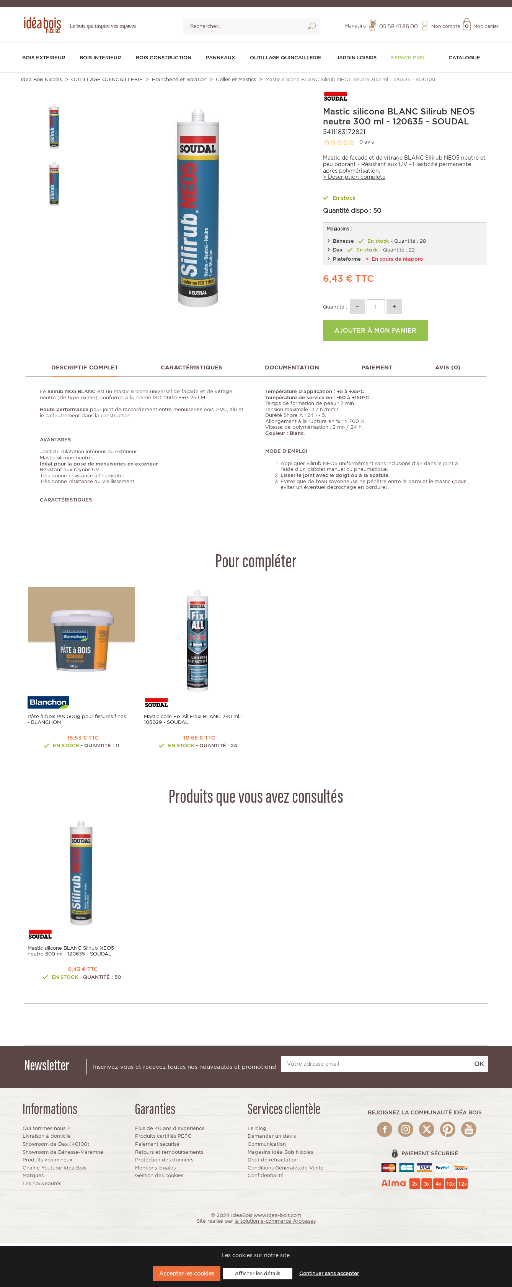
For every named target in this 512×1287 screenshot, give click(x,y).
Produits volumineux (47, 1162)
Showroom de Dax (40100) (56, 1147)
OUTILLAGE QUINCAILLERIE (289, 60)
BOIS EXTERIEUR (45, 60)
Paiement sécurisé (157, 1147)
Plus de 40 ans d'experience (170, 1131)
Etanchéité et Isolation (179, 82)
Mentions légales (155, 1170)
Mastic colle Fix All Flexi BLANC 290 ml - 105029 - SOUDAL (193, 722)
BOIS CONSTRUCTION (165, 60)
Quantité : (335, 309)
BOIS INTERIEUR (101, 60)
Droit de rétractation (273, 1162)
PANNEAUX (222, 56)
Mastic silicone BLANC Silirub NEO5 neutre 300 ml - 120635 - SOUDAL (71, 953)
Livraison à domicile (47, 1139)
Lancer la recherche (311, 28)
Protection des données (164, 1162)
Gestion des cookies (159, 1178)
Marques (33, 1178)
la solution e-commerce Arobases (275, 1224)
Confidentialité (266, 1178)
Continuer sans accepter (329, 1273)
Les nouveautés (42, 1186)
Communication (267, 1147)
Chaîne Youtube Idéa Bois (54, 1170)
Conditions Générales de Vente (286, 1170)
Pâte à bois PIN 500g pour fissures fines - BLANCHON (77, 722)
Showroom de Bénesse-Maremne (63, 1154)
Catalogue (464, 56)
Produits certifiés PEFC (163, 1139)
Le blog (257, 1131)
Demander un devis (272, 1139)
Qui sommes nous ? (46, 1131)
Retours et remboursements (169, 1154)
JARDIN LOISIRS (361, 60)
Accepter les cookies (186, 1273)
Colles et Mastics (236, 82)
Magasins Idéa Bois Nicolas (280, 1154)
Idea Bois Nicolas (41, 82)
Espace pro (411, 60)
